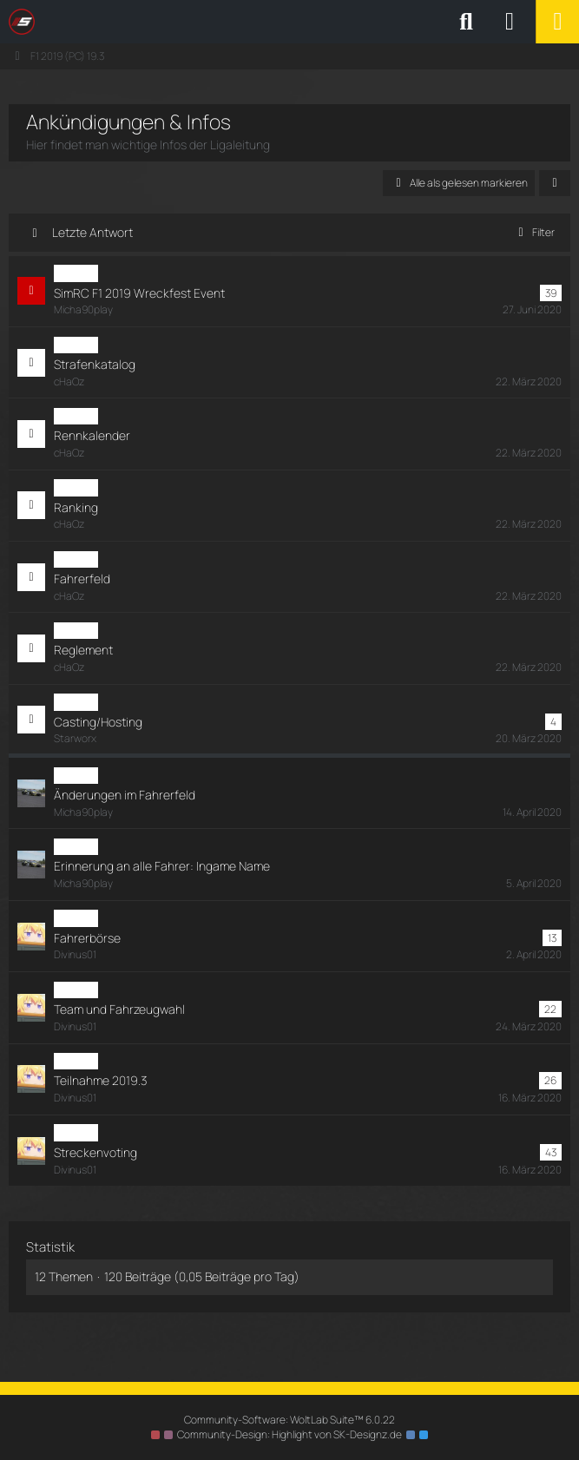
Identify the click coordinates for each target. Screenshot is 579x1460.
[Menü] (557, 21)
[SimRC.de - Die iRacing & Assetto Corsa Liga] (161, 21)
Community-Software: (289, 1419)
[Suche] (466, 21)
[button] (554, 183)
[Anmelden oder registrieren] (509, 21)
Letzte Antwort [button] (92, 232)
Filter (533, 232)
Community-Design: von (289, 1434)
